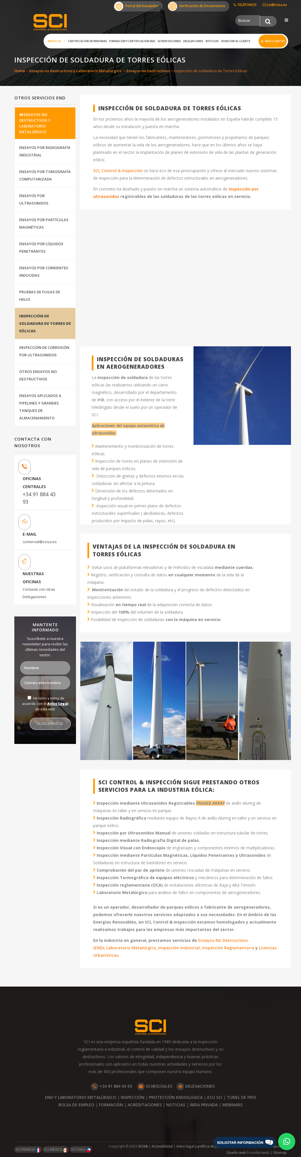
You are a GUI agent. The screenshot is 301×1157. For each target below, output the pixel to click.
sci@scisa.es (275, 4)
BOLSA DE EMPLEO (76, 1104)
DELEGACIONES (196, 1086)
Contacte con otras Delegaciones (39, 593)
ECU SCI (214, 1097)
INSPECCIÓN (132, 1097)
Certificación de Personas (87, 41)
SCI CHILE (81, 1149)
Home (19, 70)
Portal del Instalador (136, 6)
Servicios (56, 41)
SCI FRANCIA (28, 1149)
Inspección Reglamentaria (227, 947)
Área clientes (275, 41)
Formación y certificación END (132, 41)
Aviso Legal (57, 703)
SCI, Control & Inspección (118, 170)
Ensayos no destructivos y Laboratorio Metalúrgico (75, 70)
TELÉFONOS (245, 4)
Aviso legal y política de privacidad (204, 1146)
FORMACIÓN (111, 1104)
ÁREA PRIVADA (204, 1104)
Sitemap (280, 1152)
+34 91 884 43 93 (39, 498)
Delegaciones (193, 41)
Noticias (212, 41)
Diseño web (237, 1152)
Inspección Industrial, (179, 947)
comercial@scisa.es (40, 541)
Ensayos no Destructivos (148, 70)
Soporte (277, 1146)
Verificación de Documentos (196, 6)
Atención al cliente (235, 41)
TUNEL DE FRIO (241, 1097)
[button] (286, 1141)
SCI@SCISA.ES (154, 1086)
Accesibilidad (162, 1146)
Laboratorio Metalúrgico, (131, 947)
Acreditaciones (169, 41)
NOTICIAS (175, 1104)
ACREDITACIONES (145, 1104)
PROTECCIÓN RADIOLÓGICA (176, 1097)
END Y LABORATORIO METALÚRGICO (80, 1097)
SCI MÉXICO (55, 1149)
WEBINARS (232, 1104)
